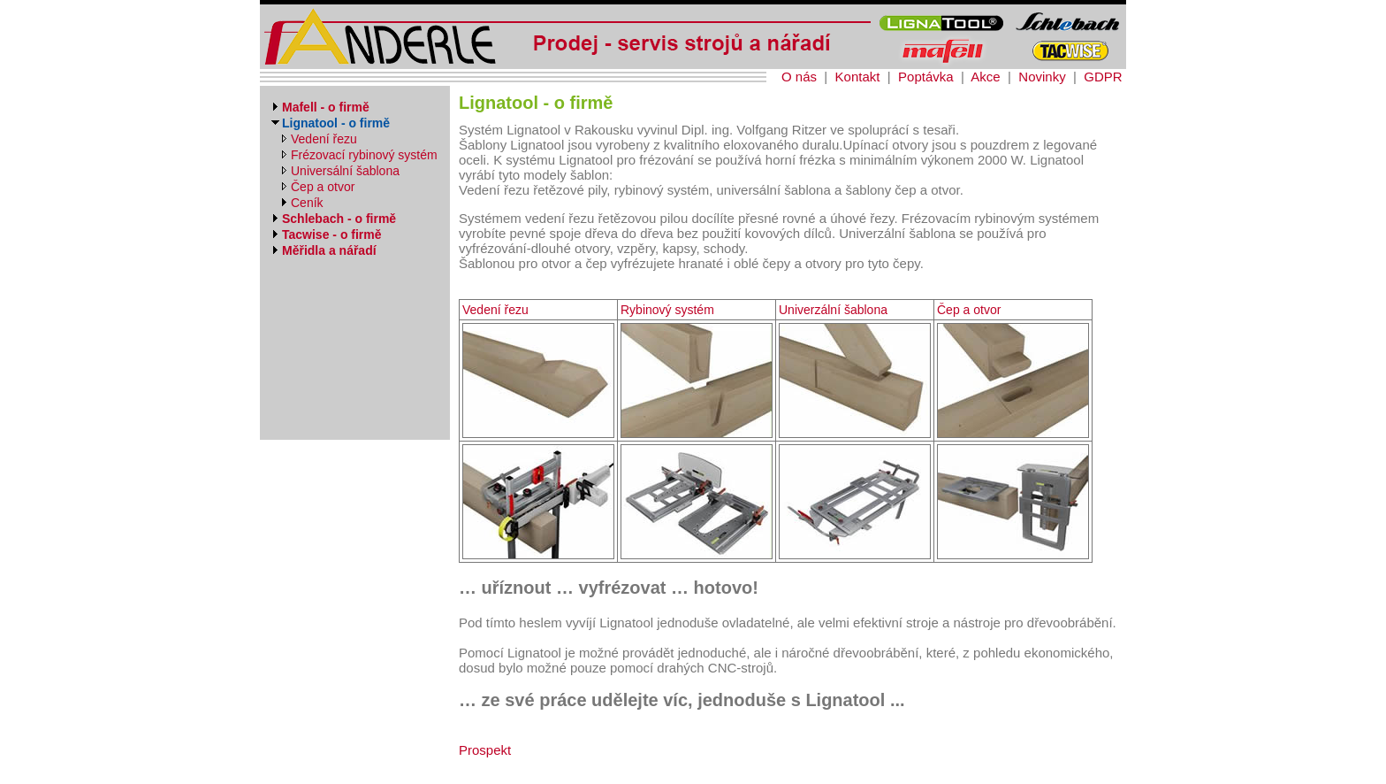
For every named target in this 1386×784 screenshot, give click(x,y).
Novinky (1041, 76)
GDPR (1103, 76)
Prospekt (485, 749)
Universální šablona (345, 171)
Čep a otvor (322, 187)
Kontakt (857, 76)
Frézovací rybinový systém (364, 155)
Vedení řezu (324, 139)
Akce (985, 76)
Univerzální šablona (833, 310)
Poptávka (926, 76)
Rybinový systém (667, 310)
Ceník (307, 203)
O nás (799, 76)
